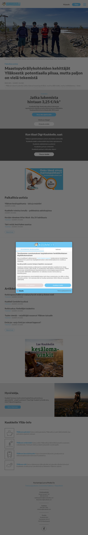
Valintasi (58, 249)
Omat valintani (30, 285)
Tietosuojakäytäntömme (64, 291)
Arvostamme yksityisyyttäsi (30, 249)
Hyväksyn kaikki (58, 285)
